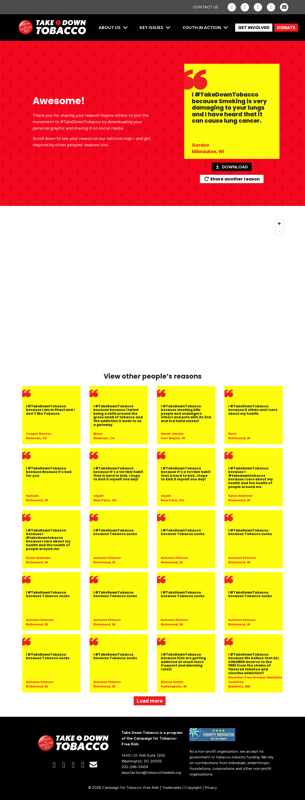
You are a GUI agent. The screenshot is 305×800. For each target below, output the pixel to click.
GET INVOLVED (253, 27)
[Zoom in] (279, 223)
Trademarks (171, 787)
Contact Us (205, 7)
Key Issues (151, 27)
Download (232, 167)
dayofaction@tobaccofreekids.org (151, 772)
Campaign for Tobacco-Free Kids (130, 787)
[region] (152, 292)
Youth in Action (201, 27)
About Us (110, 27)
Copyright (193, 787)
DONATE (286, 27)
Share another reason (232, 179)
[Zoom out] (279, 231)
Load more (150, 701)
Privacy (211, 787)
